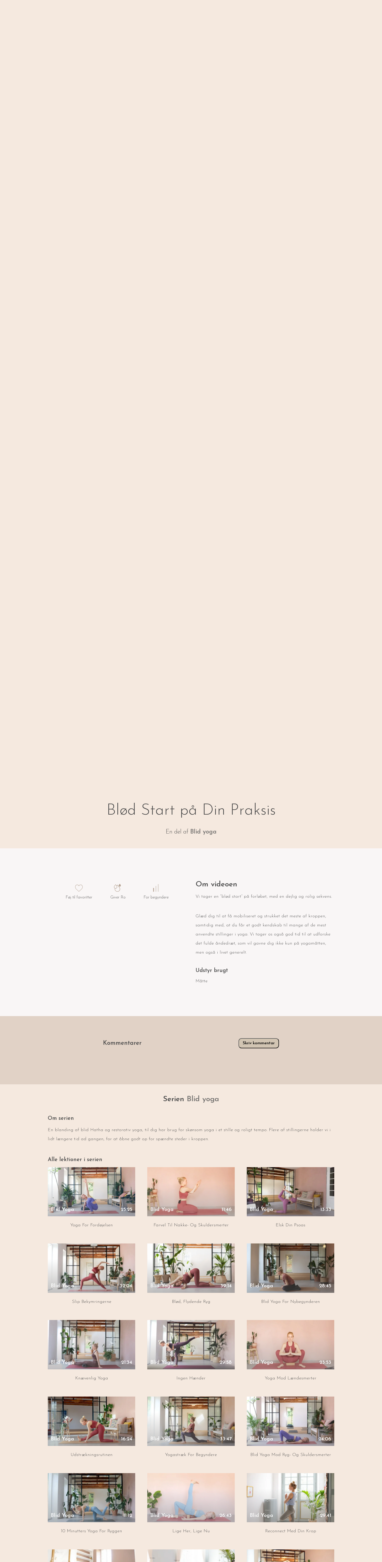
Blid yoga (203, 832)
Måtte (202, 981)
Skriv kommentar (254, 1043)
